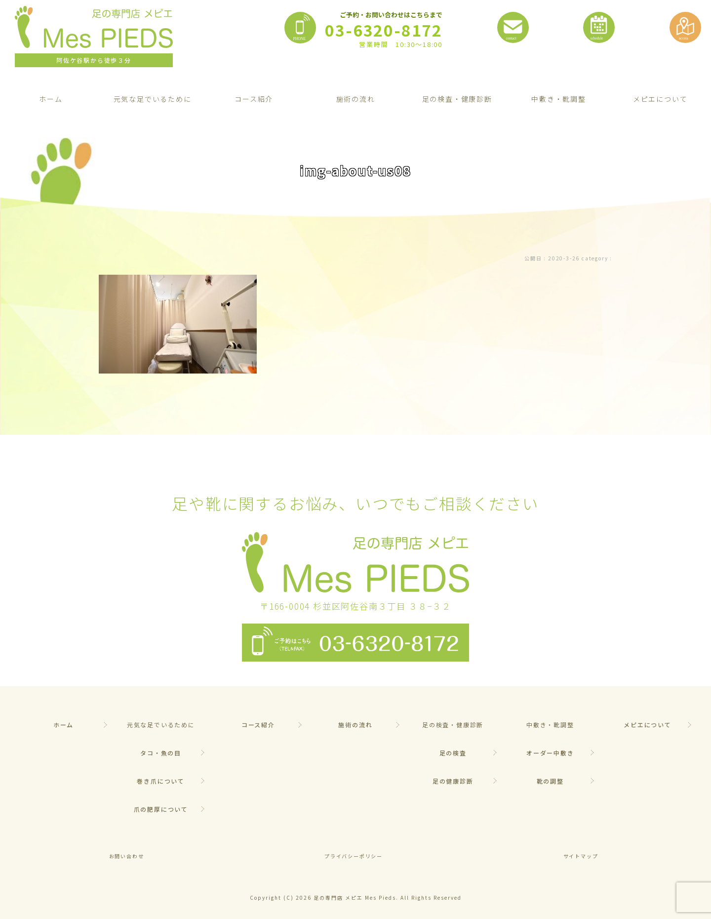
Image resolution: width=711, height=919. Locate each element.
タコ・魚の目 (160, 753)
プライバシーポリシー (353, 856)
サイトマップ (580, 856)
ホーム (50, 99)
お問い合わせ (126, 856)
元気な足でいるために (153, 99)
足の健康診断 (453, 781)
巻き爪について (161, 781)
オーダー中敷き (550, 753)
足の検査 (453, 753)
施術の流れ (355, 99)
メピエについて (648, 724)
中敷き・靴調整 (558, 99)
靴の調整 (550, 781)
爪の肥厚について (161, 809)
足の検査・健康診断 (457, 99)
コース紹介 (254, 99)
